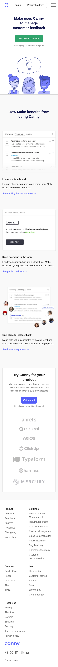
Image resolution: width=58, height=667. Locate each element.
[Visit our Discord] (22, 652)
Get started (29, 400)
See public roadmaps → (15, 271)
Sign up (17, 5)
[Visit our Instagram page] (6, 652)
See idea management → (15, 349)
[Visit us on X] (11, 652)
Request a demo (35, 5)
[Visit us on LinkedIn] (16, 652)
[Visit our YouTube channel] (27, 652)
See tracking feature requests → (19, 193)
